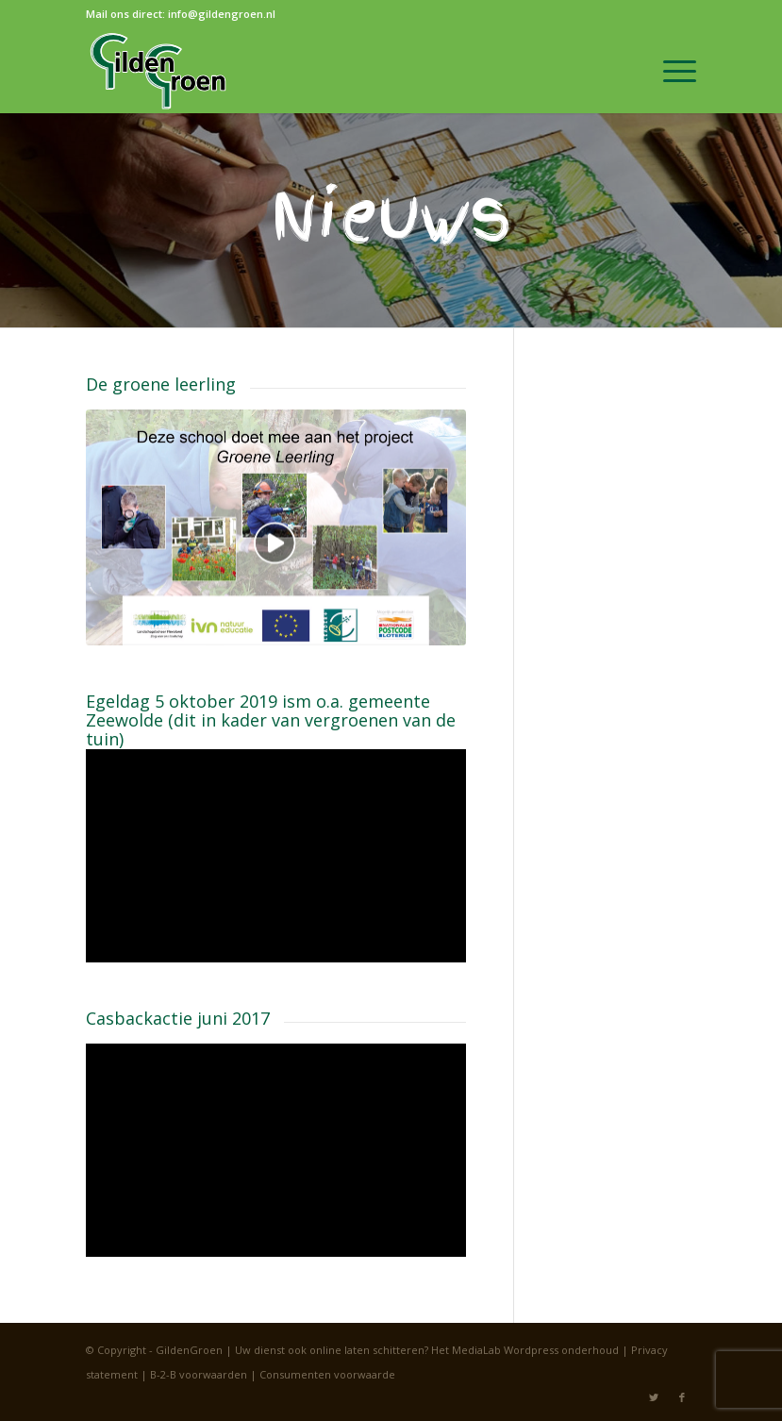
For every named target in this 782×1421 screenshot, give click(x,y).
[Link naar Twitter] (654, 1397)
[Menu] (670, 70)
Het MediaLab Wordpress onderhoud (525, 1350)
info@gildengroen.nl (221, 14)
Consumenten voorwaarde (327, 1374)
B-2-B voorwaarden (198, 1374)
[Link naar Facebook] (682, 1397)
